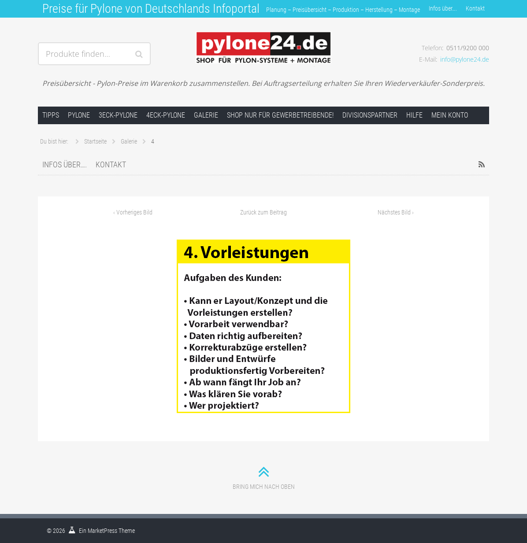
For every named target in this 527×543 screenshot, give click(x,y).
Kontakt (475, 8)
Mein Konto (449, 115)
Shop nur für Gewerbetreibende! (280, 115)
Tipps (50, 115)
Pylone (79, 115)
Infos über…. (443, 8)
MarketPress (102, 530)
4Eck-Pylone (165, 115)
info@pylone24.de (464, 59)
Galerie (206, 115)
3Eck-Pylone (118, 115)
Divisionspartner (369, 115)
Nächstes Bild (396, 212)
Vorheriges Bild (132, 212)
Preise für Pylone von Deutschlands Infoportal (151, 8)
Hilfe (414, 115)
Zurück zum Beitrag (263, 212)
